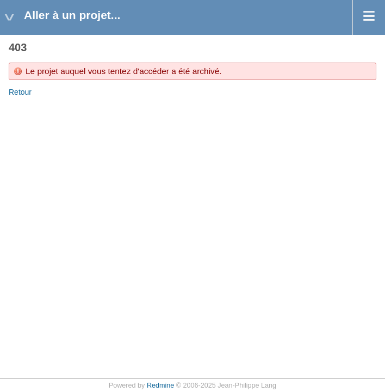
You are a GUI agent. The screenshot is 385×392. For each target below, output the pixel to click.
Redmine (160, 385)
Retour (20, 92)
